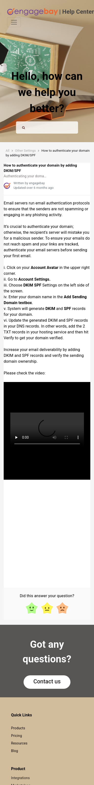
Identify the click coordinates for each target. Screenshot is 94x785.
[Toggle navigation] (14, 22)
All (7, 150)
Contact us (47, 681)
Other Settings (25, 150)
